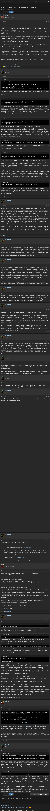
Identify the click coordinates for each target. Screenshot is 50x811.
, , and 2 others (13, 66)
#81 (48, 21)
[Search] (48, 1)
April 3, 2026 (32, 560)
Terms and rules (10, 807)
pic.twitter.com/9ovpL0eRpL (18, 557)
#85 (48, 265)
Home (27, 807)
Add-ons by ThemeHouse (29, 810)
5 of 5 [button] (11, 12)
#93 (48, 570)
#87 (48, 309)
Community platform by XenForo (12, 810)
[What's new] (45, 1)
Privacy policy (18, 807)
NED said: (4, 79)
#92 (48, 540)
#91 (48, 396)
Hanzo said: (4, 624)
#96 (48, 750)
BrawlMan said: (5, 710)
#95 (48, 707)
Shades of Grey (5, 805)
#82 (48, 76)
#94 (48, 621)
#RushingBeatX (27, 547)
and (8, 611)
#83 (48, 205)
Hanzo (3, 9)
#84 (48, 245)
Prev (6, 12)
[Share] (46, 21)
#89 (48, 362)
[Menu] (2, 1)
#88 (48, 341)
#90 (48, 382)
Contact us (3, 807)
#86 (48, 293)
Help (23, 807)
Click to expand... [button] (25, 722)
